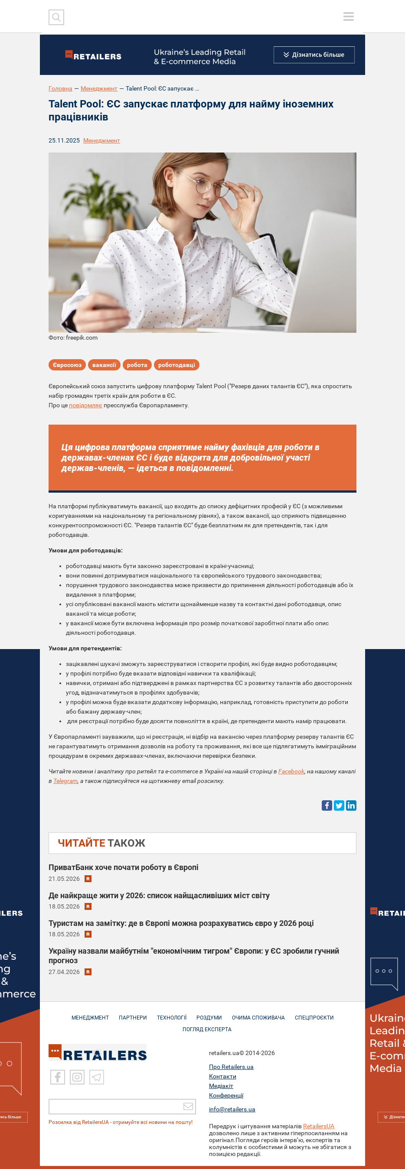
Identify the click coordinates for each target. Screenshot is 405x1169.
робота (137, 364)
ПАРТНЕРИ (133, 1018)
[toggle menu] (348, 16)
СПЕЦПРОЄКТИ (314, 1018)
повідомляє (85, 405)
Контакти (222, 1079)
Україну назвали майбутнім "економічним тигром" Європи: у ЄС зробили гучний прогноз (194, 955)
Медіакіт (221, 1088)
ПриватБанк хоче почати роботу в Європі (124, 867)
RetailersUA (318, 1129)
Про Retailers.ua (231, 1069)
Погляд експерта (207, 1029)
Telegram (65, 780)
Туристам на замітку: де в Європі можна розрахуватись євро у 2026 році (181, 923)
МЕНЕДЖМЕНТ (90, 1018)
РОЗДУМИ (209, 1018)
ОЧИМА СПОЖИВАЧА (258, 1018)
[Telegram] (96, 1080)
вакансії (104, 364)
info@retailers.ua (232, 1112)
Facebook (291, 771)
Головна (60, 88)
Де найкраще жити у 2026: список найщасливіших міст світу (159, 895)
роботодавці (176, 364)
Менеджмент (99, 88)
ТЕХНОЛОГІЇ (171, 1018)
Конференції (226, 1098)
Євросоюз (67, 364)
